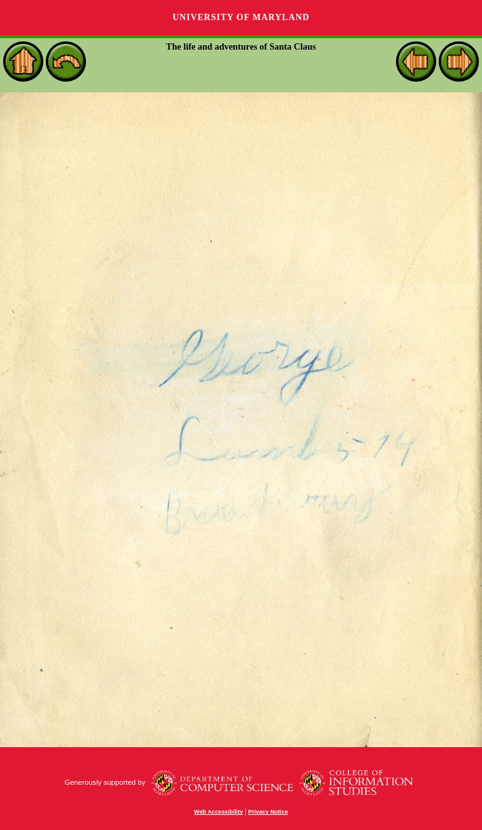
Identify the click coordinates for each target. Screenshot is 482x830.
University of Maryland (241, 17)
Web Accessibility (218, 812)
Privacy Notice (268, 812)
